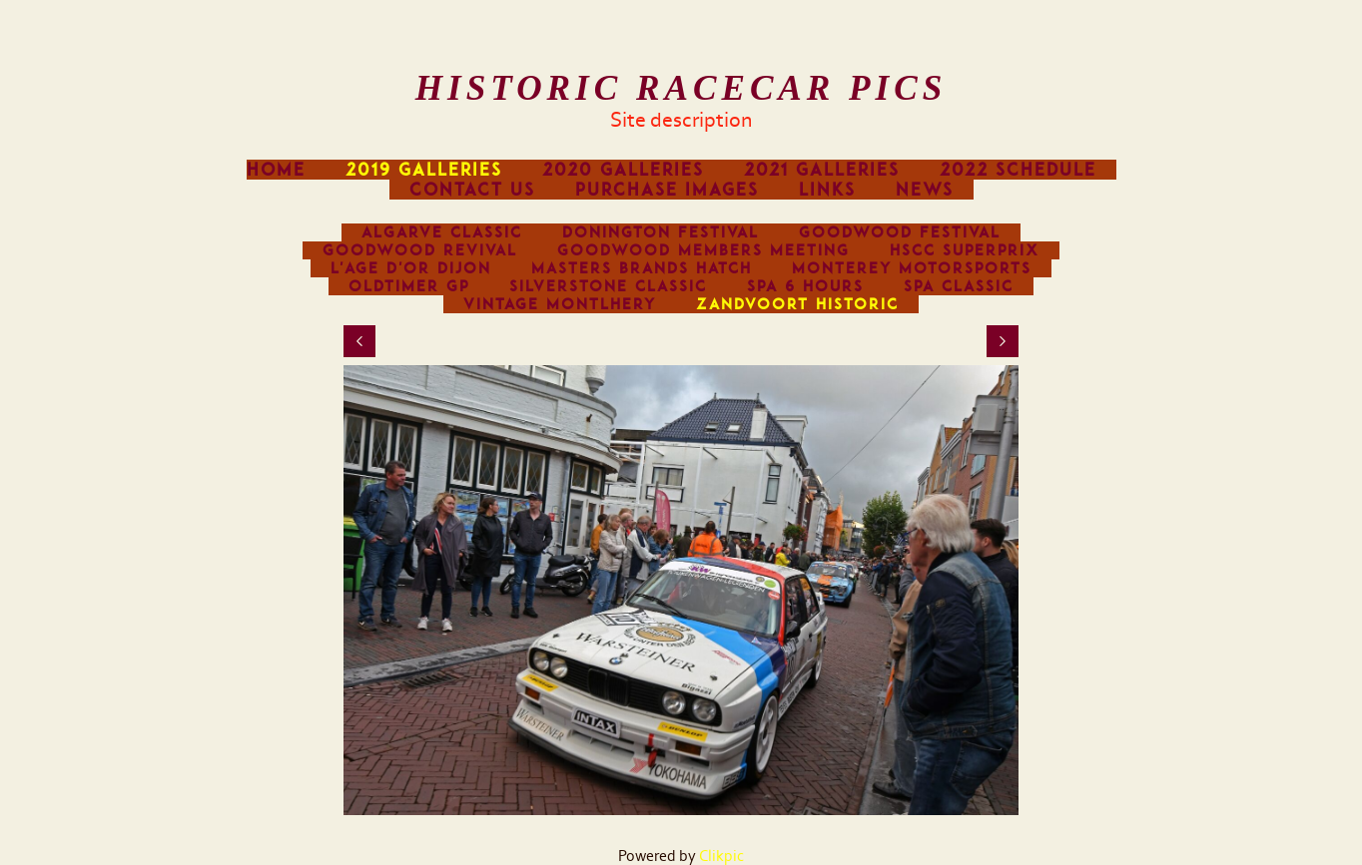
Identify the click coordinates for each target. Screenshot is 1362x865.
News (925, 190)
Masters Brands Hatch (641, 268)
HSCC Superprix (964, 250)
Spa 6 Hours (805, 286)
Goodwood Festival (900, 232)
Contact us (472, 190)
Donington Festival (660, 232)
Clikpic (721, 856)
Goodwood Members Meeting (703, 250)
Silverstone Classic (608, 286)
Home (276, 170)
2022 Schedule (1018, 170)
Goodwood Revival (420, 250)
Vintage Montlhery (559, 304)
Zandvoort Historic (797, 304)
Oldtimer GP (408, 286)
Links (827, 190)
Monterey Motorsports (911, 268)
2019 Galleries (423, 170)
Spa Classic (959, 286)
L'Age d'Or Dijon (411, 268)
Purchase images (667, 190)
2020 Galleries (623, 170)
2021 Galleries (822, 170)
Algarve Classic (441, 232)
